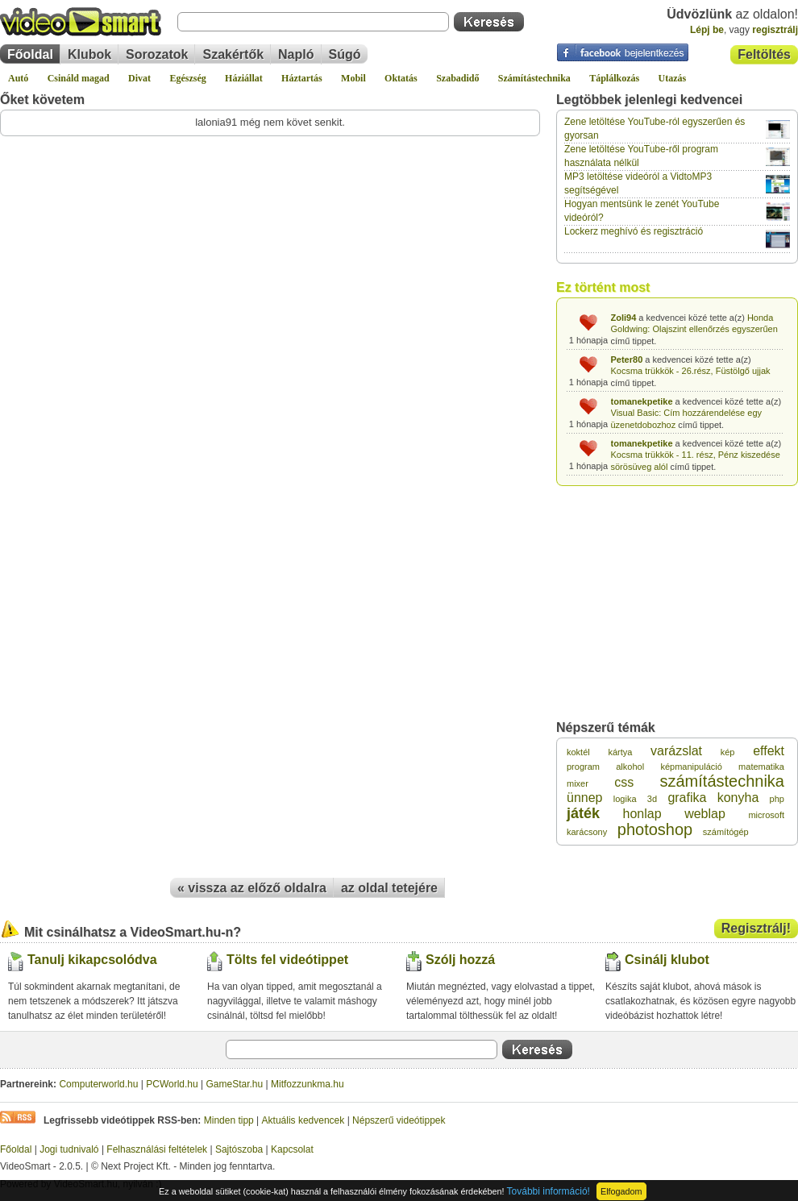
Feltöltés (764, 54)
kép (728, 752)
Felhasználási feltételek (156, 1149)
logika (625, 799)
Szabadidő (457, 78)
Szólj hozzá (460, 959)
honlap (642, 814)
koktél (578, 752)
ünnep (585, 797)
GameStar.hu (235, 1084)
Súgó (345, 54)
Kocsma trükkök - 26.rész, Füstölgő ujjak (691, 371)
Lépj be (707, 29)
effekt (768, 751)
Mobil (353, 78)
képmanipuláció (690, 766)
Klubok (89, 54)
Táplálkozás (614, 78)
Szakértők (233, 54)
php (777, 799)
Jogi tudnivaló (68, 1149)
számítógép (726, 832)
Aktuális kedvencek (303, 1120)
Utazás (673, 78)
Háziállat (244, 78)
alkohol (630, 766)
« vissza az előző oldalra (251, 888)
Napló (296, 54)
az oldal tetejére (389, 888)
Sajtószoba (239, 1149)
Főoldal (30, 54)
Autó (18, 78)
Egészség (187, 78)
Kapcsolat (292, 1149)
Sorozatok (157, 54)
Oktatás (401, 78)
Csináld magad (79, 78)
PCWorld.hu (171, 1084)
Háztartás (301, 78)
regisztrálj (775, 29)
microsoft (766, 815)
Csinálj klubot (667, 959)
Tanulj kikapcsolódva (92, 959)
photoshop (654, 829)
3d (652, 799)
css (624, 782)
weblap (704, 814)
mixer (577, 783)
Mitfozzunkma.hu (307, 1084)
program (583, 766)
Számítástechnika (534, 78)
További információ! (548, 1191)
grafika (686, 797)
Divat (139, 78)
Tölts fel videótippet (287, 959)
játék (583, 813)
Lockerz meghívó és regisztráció (633, 231)
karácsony (587, 832)
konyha (738, 797)
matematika (761, 766)
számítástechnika (721, 781)
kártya (620, 752)
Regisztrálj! (756, 928)
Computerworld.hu (98, 1084)
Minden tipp (229, 1120)
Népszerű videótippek (398, 1120)
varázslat (676, 751)
